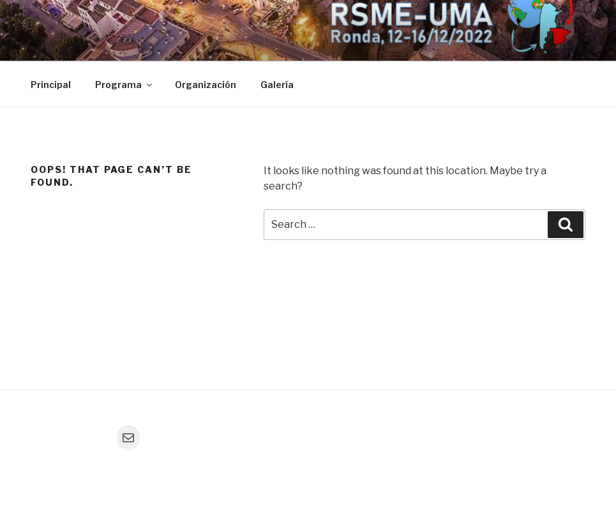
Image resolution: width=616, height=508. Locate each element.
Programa (124, 84)
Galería (277, 84)
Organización (205, 84)
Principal (51, 84)
